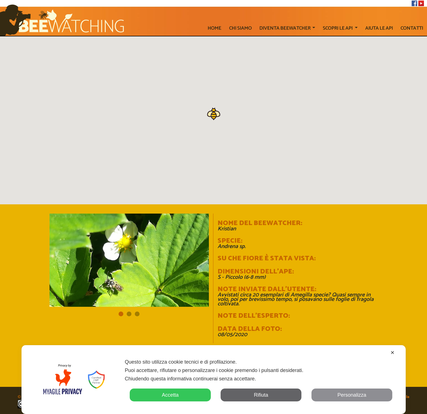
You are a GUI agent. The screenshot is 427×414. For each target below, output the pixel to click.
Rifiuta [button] (261, 395)
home (214, 28)
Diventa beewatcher (285, 28)
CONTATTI (411, 28)
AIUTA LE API (379, 28)
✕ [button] (392, 352)
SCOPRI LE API (338, 28)
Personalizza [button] (352, 395)
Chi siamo (240, 28)
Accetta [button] (170, 395)
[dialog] (213, 379)
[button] (214, 113)
